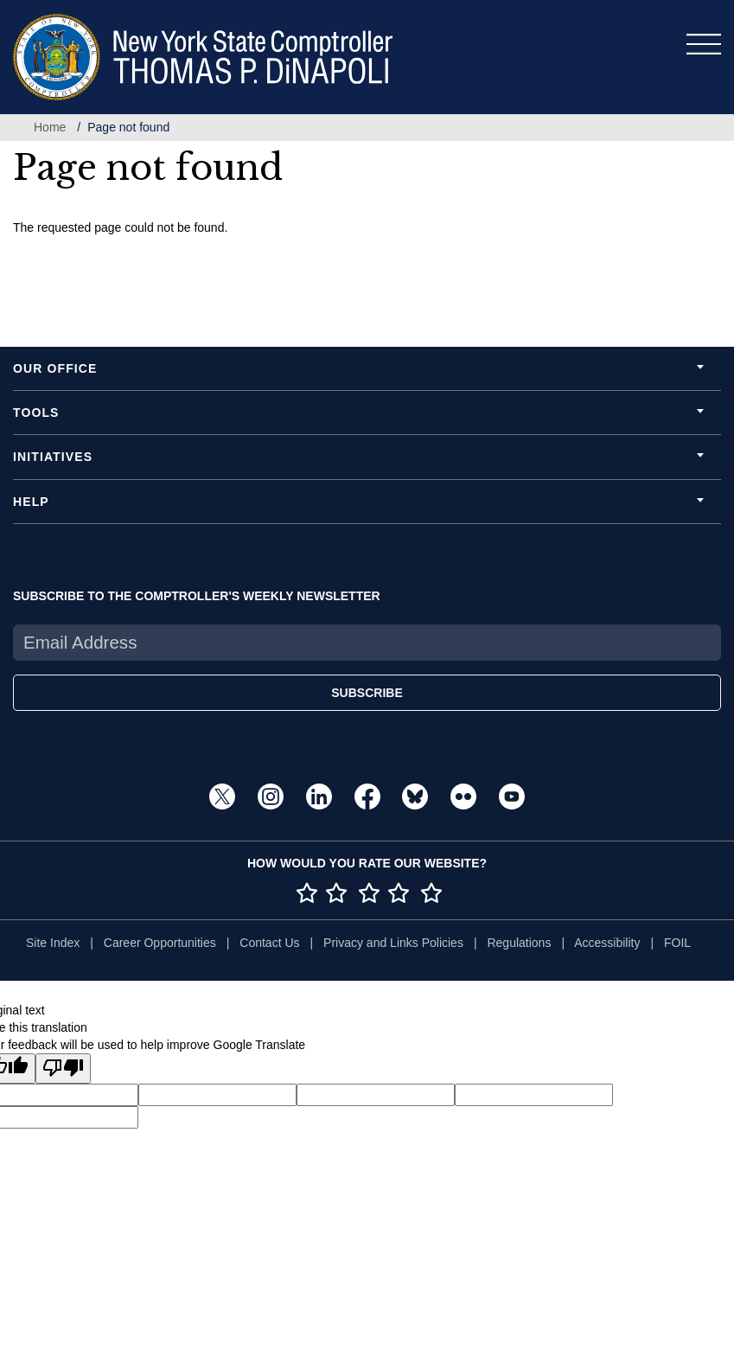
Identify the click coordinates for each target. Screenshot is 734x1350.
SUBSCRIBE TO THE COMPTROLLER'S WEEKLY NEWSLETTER (196, 596)
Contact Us (269, 943)
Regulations (519, 943)
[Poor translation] (63, 1068)
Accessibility (607, 943)
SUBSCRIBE (366, 693)
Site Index (53, 943)
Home (50, 127)
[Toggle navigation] (703, 44)
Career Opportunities (160, 943)
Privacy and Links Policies (393, 943)
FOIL (677, 943)
